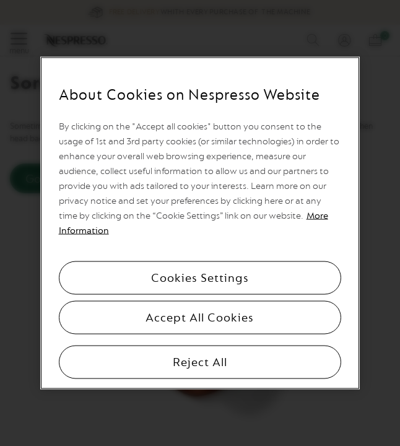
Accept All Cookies (200, 317)
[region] (200, 223)
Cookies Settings (200, 278)
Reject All (200, 362)
